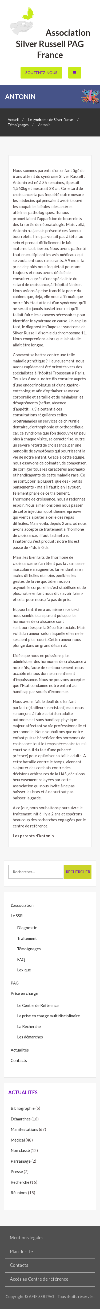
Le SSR (17, 915)
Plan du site (21, 1251)
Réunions (19, 1192)
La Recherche (29, 1026)
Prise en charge (24, 993)
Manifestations (24, 1129)
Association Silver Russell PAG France (50, 43)
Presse (17, 1171)
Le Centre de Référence (38, 1005)
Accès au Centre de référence (39, 1279)
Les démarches (30, 1036)
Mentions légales (26, 1237)
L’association (22, 905)
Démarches (21, 1118)
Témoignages (29, 948)
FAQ (21, 959)
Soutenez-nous (41, 72)
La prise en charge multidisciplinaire (48, 1015)
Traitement (27, 938)
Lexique (24, 969)
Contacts (19, 1060)
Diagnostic (27, 927)
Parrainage (21, 1161)
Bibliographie (23, 1108)
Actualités (20, 1050)
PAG (15, 982)
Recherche (20, 1182)
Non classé (20, 1150)
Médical (18, 1140)
